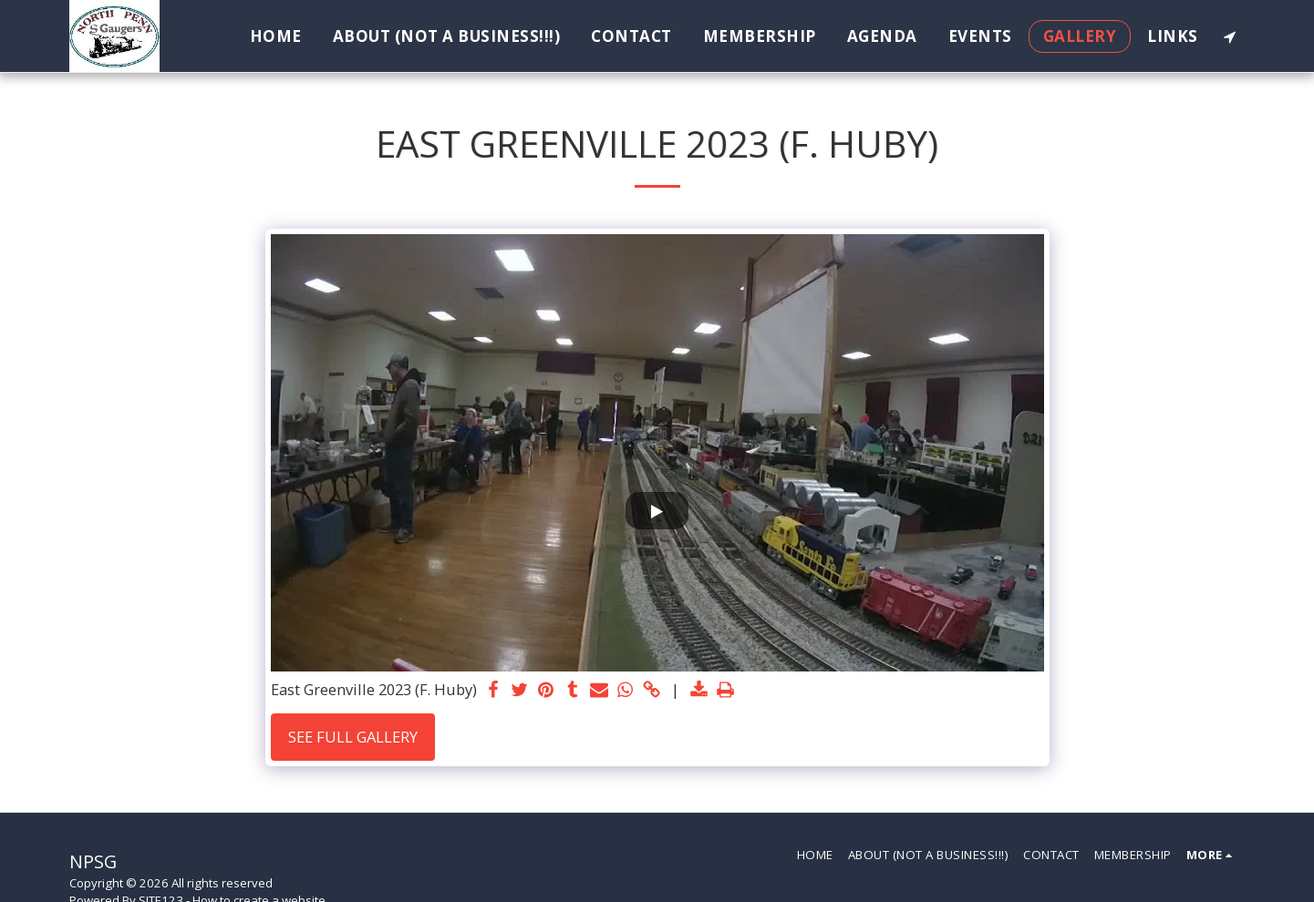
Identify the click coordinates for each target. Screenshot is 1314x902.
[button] (1230, 36)
